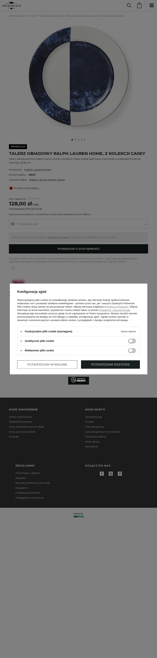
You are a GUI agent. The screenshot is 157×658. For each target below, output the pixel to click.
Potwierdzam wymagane (47, 364)
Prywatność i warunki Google (114, 310)
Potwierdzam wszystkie (110, 364)
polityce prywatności (118, 306)
